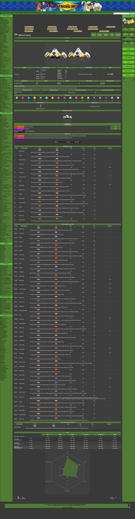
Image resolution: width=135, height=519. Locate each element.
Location (100, 34)
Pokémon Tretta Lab (3, 170)
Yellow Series (2, 251)
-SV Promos (2, 351)
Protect (20, 237)
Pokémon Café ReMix (4, 122)
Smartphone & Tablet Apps (5, 235)
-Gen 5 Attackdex (3, 37)
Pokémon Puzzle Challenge (5, 217)
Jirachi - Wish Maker (3, 272)
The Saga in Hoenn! (3, 82)
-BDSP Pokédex (3, 28)
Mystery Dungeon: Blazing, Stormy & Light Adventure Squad (6, 187)
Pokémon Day (2, 63)
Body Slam (21, 280)
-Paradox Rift (2, 338)
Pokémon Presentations (4, 64)
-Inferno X (2, 360)
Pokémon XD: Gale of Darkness (6, 203)
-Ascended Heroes (3, 325)
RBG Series (2, 250)
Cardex (1, 48)
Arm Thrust (21, 164)
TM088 (15, 323)
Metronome (21, 306)
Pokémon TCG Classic (4, 323)
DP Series (2, 255)
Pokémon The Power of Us (5, 291)
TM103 (15, 336)
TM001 (15, 228)
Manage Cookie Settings (81, 504)
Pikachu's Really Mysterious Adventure (5, 309)
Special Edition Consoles (4, 233)
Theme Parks (2, 67)
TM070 (15, 297)
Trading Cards (6, 315)
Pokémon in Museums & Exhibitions (4, 62)
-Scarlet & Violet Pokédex (4, 30)
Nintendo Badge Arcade (4, 166)
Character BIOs (3, 246)
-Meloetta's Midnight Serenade (5, 283)
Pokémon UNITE (3, 124)
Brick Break (21, 276)
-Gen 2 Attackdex (3, 35)
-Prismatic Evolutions (4, 332)
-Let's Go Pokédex (3, 26)
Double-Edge (22, 410)
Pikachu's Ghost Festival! (4, 304)
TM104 (15, 340)
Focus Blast (21, 379)
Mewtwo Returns (3, 269)
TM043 (15, 263)
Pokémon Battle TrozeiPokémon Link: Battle (6, 155)
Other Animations (3, 104)
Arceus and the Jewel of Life (5, 278)
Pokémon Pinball (3, 224)
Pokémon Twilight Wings (4, 96)
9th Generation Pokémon (4, 71)
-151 (1, 339)
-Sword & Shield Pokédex (4, 27)
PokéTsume (2, 111)
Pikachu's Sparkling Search (5, 308)
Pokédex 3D (2, 176)
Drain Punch (21, 301)
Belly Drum (21, 215)
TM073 (15, 301)
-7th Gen (1, 55)
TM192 (15, 406)
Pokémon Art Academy (4, 156)
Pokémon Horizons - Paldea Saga (6, 90)
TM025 (15, 246)
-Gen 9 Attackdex (3, 41)
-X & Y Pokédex (3, 24)
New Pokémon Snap (3, 137)
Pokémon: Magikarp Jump (5, 145)
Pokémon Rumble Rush (4, 146)
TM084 (15, 310)
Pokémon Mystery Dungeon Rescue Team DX (5, 135)
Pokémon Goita (3, 239)
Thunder (21, 387)
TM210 (15, 414)
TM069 (15, 293)
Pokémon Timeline (3, 56)
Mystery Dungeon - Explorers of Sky (5, 192)
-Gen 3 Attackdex (3, 36)
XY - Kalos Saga (3, 86)
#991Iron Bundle (22, 498)
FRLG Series (2, 253)
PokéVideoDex (2, 103)
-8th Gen (1, 54)
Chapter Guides (3, 248)
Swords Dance (22, 323)
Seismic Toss (22, 189)
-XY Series (2, 344)
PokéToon (2, 100)
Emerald (1, 201)
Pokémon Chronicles (4, 91)
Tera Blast (21, 397)
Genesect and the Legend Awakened (4, 284)
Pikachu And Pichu (3, 300)
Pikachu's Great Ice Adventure (5, 307)
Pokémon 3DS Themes (4, 234)
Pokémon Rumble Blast (4, 175)
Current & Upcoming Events (5, 70)
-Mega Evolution (3, 327)
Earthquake (21, 370)
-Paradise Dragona (3, 369)
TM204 (15, 410)
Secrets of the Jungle (4, 293)
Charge (20, 194)
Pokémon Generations (4, 95)
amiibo (1, 237)
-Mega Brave (2, 361)
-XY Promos (2, 354)
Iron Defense (22, 340)
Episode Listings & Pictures (5, 77)
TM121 (15, 344)
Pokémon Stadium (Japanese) (5, 225)
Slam (20, 181)
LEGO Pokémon (3, 65)
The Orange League (3, 80)
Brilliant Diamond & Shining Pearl (6, 129)
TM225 (15, 419)
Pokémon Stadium (3, 226)
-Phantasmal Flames (4, 326)
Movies (6, 263)
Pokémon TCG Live (3, 139)
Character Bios (2, 78)
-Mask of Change (3, 372)
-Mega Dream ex (3, 359)
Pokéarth (55, 13)
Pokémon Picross (3, 161)
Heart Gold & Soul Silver (4, 184)
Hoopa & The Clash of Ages (5, 287)
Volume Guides (3, 249)
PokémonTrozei (3, 209)
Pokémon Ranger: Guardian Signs (6, 185)
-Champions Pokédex (4, 32)
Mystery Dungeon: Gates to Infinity (6, 172)
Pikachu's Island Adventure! (5, 305)
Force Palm (21, 185)
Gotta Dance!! (2, 302)
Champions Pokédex (47, 13)
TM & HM (76, 142)
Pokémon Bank (3, 153)
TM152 (15, 374)
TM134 (15, 357)
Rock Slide (21, 319)
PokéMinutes (2, 102)
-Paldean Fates (3, 337)
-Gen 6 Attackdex (3, 38)
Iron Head (21, 332)
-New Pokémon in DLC (4, 72)
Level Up (68, 142)
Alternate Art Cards (3, 321)
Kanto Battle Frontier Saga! (5, 83)
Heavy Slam (21, 211)
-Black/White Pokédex (4, 23)
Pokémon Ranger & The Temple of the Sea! (6, 276)
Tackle (20, 155)
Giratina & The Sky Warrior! (5, 277)
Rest (20, 314)
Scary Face (21, 233)
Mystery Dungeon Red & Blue (5, 208)
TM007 (15, 237)
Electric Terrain (22, 362)
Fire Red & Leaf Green (4, 200)
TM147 (15, 366)
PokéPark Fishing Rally (4, 211)
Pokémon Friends (3, 120)
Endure (20, 267)
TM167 (15, 392)
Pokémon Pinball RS (4, 206)
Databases (6, 15)
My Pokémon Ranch (3, 196)
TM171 (15, 397)
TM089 (15, 327)
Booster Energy (39, 108)
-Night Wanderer (3, 371)
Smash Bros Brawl (3, 197)
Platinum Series (3, 256)
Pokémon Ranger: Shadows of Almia (5, 194)
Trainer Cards (2, 319)
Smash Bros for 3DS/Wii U (5, 165)
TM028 (15, 250)
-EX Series (2, 347)
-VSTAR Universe (3, 375)
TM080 (15, 306)
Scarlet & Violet (3, 117)
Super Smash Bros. (3, 228)
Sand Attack (21, 151)
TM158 (15, 379)
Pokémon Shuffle (3, 159)
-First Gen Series (3, 349)
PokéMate (2, 212)
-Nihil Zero (2, 358)
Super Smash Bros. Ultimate (5, 150)
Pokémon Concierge (3, 106)
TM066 (15, 280)
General (93, 34)
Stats (112, 34)
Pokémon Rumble (3, 186)
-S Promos (2, 379)
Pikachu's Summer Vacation (5, 298)
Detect (20, 206)
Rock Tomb (21, 254)
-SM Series (2, 343)
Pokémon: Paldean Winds (4, 99)
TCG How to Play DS (4, 179)
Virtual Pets (2, 236)
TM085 (15, 314)
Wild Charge (21, 198)
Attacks (105, 34)
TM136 (15, 362)
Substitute (21, 336)
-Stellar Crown (2, 333)
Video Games (6, 113)
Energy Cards (2, 320)
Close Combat (22, 202)
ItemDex (1, 43)
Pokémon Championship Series (5, 58)
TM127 (15, 353)
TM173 (15, 401)
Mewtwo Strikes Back (4, 267)
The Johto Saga (3, 81)
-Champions (2, 53)
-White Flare (2, 329)
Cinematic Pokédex (3, 49)
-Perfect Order (2, 324)
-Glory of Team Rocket (4, 365)
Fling (20, 263)
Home (8, 13)
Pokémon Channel (3, 204)
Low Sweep (21, 259)
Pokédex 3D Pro (3, 177)
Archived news (2, 18)
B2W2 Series (2, 259)
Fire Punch (21, 284)
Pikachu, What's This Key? (5, 311)
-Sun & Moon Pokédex (4, 25)
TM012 (15, 241)
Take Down (21, 228)
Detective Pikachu (3, 148)
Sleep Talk (21, 297)
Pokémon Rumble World (4, 160)
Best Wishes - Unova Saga (5, 85)
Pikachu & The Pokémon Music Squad (5, 313)
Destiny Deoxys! (3, 273)
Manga (6, 243)
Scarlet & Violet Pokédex (36, 13)
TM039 (15, 259)
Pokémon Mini (2, 218)
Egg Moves (118, 34)
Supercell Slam (22, 414)
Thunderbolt (21, 349)
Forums (12, 13)
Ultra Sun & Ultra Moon (4, 142)
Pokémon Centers (3, 57)
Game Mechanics (3, 50)
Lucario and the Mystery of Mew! (6, 274)
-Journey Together (3, 331)
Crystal (1, 215)
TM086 (15, 319)
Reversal (21, 357)
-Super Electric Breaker (4, 368)
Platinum (1, 183)
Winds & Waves (3, 115)
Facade (20, 246)
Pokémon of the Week (4, 52)
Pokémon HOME (3, 131)
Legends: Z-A (2, 118)
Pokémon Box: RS (3, 205)
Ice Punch (21, 293)
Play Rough (21, 353)
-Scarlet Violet (2, 341)
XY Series (2, 260)
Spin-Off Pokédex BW (4, 47)
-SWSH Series (2, 342)
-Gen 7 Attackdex (3, 39)
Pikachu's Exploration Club (5, 306)
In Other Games (3, 231)
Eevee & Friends (3, 310)
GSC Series (2, 252)
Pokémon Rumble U (3, 171)
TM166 (15, 387)
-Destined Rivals (3, 330)
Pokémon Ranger (3, 207)
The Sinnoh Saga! (3, 84)
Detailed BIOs (2, 247)
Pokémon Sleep (3, 125)
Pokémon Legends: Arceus (5, 130)
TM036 (15, 254)
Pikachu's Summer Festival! (5, 303)
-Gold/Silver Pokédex (4, 20)
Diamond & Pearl (3, 182)
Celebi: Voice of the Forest (5, 270)
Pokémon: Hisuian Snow (4, 98)
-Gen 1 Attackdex (3, 34)
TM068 (15, 289)
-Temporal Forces (3, 336)
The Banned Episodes (4, 93)
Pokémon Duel (2, 164)
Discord (21, 13)
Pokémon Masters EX (4, 123)
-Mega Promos (2, 350)
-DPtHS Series (2, 346)
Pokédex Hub (27, 13)
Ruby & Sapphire (3, 199)
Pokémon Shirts (3, 66)
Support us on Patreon (67, 507)
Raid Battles (2, 322)
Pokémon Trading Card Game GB (6, 227)
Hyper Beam (21, 383)
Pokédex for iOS (3, 180)
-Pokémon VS (2, 376)
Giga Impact (21, 374)
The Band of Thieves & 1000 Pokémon (5, 158)
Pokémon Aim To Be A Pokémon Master (6, 89)
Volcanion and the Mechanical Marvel (5, 289)
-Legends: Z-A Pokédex (4, 31)
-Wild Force (2, 374)
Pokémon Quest (3, 149)
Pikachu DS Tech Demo (4, 210)
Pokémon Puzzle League (4, 222)
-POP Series (2, 355)
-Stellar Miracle (2, 370)
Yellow (1, 221)
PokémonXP (2, 59)
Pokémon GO (2, 121)
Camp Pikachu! (3, 301)
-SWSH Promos (3, 352)
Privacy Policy (72, 504)
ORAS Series (2, 261)
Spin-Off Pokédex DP (4, 46)
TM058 (15, 276)
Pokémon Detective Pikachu (5, 294)
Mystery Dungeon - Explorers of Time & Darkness (5, 195)
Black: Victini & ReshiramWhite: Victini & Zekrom (5, 281)
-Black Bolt (2, 328)
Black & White (2, 168)
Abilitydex (2, 45)
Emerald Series (3, 254)
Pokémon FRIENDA (3, 241)
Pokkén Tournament (3, 163)
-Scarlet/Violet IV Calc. (4, 51)
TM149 (15, 370)
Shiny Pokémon (3, 94)
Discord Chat (2, 69)
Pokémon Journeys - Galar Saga (6, 87)
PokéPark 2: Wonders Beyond (5, 174)
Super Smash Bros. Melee (5, 219)
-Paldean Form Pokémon (4, 73)
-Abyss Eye (2, 357)
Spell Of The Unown (3, 268)
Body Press (21, 327)
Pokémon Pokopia (3, 119)
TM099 (15, 332)
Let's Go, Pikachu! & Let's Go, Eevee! (5, 143)
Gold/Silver (2, 214)
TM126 (15, 349)
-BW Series (2, 345)
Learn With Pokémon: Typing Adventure (5, 178)
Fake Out (21, 168)
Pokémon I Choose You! (4, 290)
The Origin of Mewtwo (4, 266)
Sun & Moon (2, 141)
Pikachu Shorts (6, 296)
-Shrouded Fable (3, 334)
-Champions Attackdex (4, 42)
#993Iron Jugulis (111, 498)
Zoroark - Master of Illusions (5, 279)
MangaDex (2, 245)
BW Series (2, 258)
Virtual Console (3, 232)
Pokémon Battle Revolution (5, 190)
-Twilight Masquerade (4, 335)
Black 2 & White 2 (3, 169)
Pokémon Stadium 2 (3, 216)
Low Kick (21, 241)
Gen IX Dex (67, 37)
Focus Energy (22, 159)
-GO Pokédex (2, 29)
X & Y (1, 152)
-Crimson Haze (2, 373)
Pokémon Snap (3, 223)
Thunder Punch (22, 176)
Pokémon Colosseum (4, 202)
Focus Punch (22, 219)
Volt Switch (21, 271)
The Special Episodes (4, 92)
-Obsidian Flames (3, 340)
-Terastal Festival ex (3, 367)
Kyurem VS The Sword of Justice (6, 282)
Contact (16, 13)
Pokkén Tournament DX (4, 147)
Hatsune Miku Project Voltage (5, 60)
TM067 (15, 284)
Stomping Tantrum (23, 310)
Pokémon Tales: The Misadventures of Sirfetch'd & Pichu (5, 108)
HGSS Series (2, 257)
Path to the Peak (3, 101)
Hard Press (21, 419)
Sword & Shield (3, 128)
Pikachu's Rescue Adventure (5, 299)
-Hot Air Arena (2, 366)
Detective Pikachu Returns (5, 126)
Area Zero (27, 128)
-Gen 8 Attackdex (3, 40)
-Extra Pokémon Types (4, 318)
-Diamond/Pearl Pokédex (4, 22)
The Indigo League (3, 79)
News (1, 17)
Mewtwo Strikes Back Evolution (5, 292)
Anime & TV (6, 75)
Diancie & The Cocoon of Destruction (4, 286)
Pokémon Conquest (3, 173)
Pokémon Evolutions (3, 97)
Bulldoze (21, 250)
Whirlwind (21, 172)
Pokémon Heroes (3, 271)
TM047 (15, 267)
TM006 (15, 233)
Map (116, 126)
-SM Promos (2, 353)
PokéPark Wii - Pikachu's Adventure (4, 189)
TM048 (15, 271)
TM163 (15, 383)
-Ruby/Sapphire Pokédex (4, 21)
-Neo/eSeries (2, 348)
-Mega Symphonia (3, 362)
